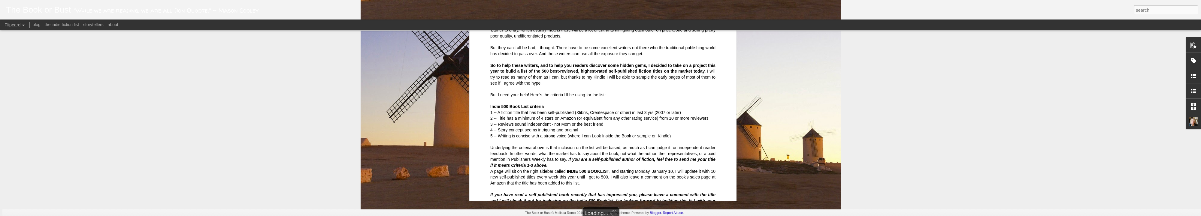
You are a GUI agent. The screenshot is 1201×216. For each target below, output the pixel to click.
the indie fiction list (62, 24)
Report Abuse (673, 212)
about (113, 24)
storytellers (93, 24)
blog (36, 24)
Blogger (655, 212)
